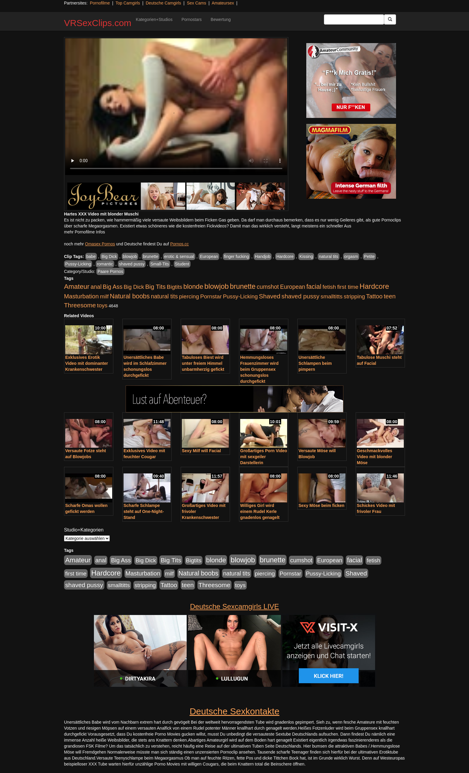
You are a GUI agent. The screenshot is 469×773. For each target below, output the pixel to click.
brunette (150, 256)
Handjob (262, 256)
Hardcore (285, 256)
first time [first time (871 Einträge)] (347, 287)
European (209, 256)
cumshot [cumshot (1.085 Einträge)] (268, 286)
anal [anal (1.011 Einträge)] (96, 286)
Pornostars (192, 19)
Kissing (306, 256)
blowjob (130, 256)
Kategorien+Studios (154, 19)
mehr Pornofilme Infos (84, 232)
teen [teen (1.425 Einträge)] (390, 296)
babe (91, 256)
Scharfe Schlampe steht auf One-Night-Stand (144, 511)
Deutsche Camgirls (163, 3)
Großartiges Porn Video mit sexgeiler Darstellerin (263, 456)
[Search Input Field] (354, 19)
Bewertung (221, 19)
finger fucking (236, 256)
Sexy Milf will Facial (201, 450)
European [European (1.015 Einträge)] (292, 286)
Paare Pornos (110, 271)
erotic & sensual (179, 256)
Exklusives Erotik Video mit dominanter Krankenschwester (86, 363)
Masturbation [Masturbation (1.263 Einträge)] (81, 296)
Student (182, 264)
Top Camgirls (127, 3)
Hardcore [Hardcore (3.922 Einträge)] (374, 286)
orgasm (351, 256)
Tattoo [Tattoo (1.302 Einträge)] (374, 296)
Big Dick (109, 256)
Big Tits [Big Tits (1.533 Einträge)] (155, 286)
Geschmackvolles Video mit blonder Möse (374, 456)
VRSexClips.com (97, 23)
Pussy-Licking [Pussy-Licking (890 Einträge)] (240, 296)
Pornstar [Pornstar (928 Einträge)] (211, 296)
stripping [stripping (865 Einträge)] (354, 296)
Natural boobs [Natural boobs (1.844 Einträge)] (130, 296)
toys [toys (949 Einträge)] (102, 305)
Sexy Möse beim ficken (321, 505)
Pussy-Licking (78, 264)
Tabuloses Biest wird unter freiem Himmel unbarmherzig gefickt (203, 363)
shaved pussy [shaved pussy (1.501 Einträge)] (300, 296)
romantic (105, 264)
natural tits (328, 256)
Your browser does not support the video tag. (176, 106)
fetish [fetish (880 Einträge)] (329, 287)
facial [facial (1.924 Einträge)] (313, 286)
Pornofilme (100, 3)
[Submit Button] (390, 19)
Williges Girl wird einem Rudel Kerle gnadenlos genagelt (259, 511)
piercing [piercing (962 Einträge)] (189, 296)
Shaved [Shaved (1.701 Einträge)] (270, 296)
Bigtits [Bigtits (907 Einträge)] (174, 287)
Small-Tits (159, 264)
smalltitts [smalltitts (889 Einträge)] (331, 296)
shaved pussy (132, 264)
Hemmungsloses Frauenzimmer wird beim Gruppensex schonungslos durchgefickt (259, 369)
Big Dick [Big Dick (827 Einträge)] (134, 287)
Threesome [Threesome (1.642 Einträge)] (80, 305)
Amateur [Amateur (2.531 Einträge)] (76, 286)
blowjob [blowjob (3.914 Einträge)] (216, 286)
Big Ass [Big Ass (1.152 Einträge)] (112, 286)
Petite (369, 256)
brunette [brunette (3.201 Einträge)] (243, 286)
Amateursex (223, 3)
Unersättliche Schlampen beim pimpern (315, 363)
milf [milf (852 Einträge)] (104, 296)
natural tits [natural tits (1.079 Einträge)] (164, 296)
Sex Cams (196, 3)
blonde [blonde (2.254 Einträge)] (193, 286)
